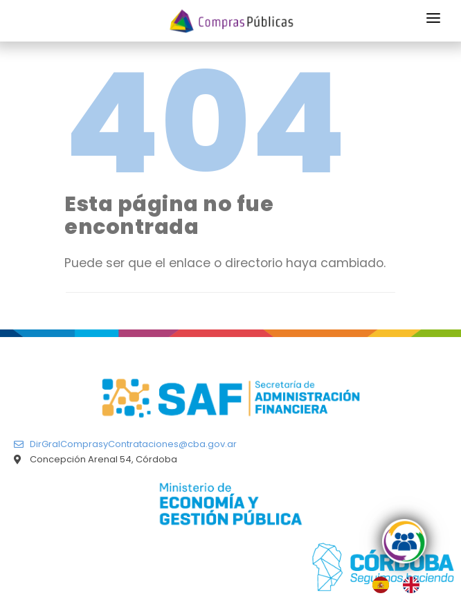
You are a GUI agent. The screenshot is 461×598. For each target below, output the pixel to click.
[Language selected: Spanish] (402, 585)
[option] (414, 585)
